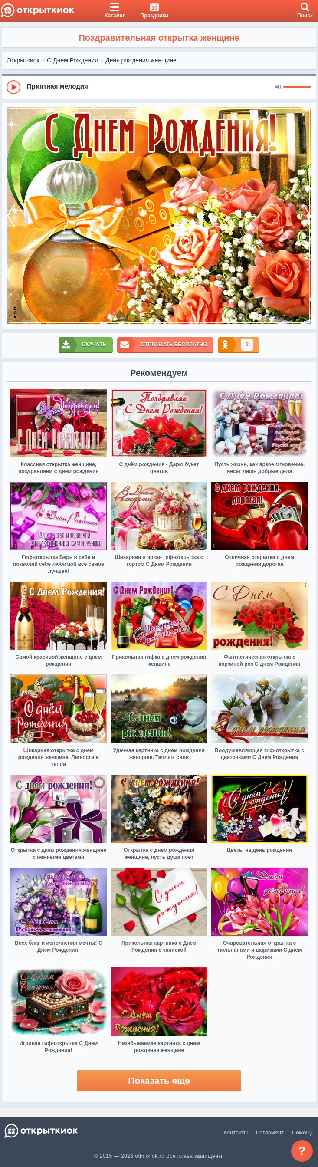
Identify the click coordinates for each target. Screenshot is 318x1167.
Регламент (270, 1132)
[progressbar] (297, 87)
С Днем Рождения (72, 60)
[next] (307, 215)
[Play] (13, 87)
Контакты (235, 1132)
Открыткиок (23, 60)
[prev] (10, 215)
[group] (159, 87)
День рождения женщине (141, 60)
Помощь (303, 1132)
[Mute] (279, 87)
